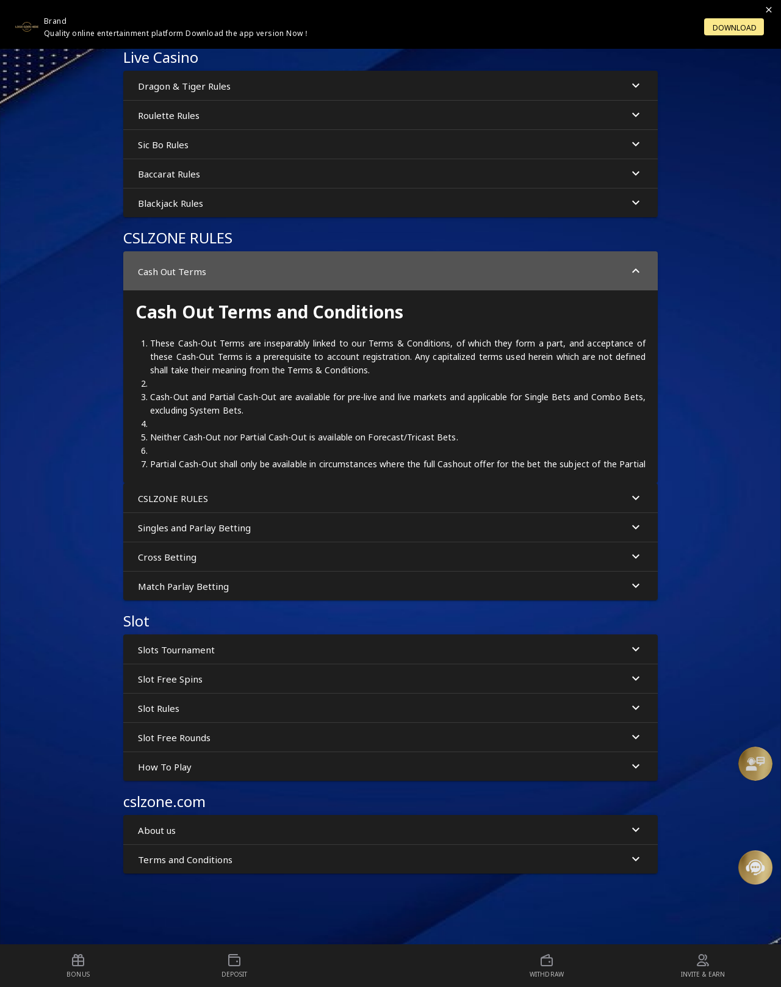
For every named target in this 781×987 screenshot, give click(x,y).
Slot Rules (390, 708)
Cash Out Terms (390, 271)
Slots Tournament (390, 649)
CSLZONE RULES (390, 498)
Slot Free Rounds (390, 737)
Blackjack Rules (390, 202)
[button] (755, 764)
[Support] (755, 764)
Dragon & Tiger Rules (390, 85)
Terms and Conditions (390, 859)
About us (390, 830)
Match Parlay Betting (390, 586)
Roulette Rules (390, 115)
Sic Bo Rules (390, 144)
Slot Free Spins (390, 678)
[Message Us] (755, 867)
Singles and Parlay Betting (390, 527)
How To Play (390, 766)
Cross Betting (390, 556)
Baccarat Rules (390, 173)
